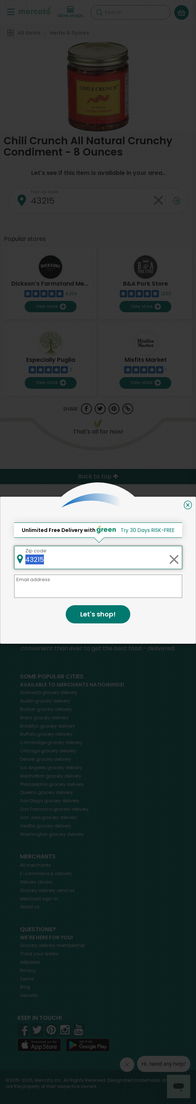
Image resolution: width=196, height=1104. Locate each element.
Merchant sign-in (39, 899)
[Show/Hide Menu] (11, 11)
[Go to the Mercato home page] (34, 10)
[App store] (39, 1045)
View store (51, 306)
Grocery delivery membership (52, 945)
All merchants (35, 865)
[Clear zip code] (158, 200)
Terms (27, 979)
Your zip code (44, 192)
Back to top (98, 476)
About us (30, 907)
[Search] (130, 12)
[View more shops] (70, 12)
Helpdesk (30, 962)
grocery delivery (48, 692)
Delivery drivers (36, 882)
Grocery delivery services (47, 890)
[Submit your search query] (99, 12)
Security (29, 995)
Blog (25, 987)
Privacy (28, 970)
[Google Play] (88, 1044)
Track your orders (39, 954)
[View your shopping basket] (181, 12)
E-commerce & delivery (46, 873)
